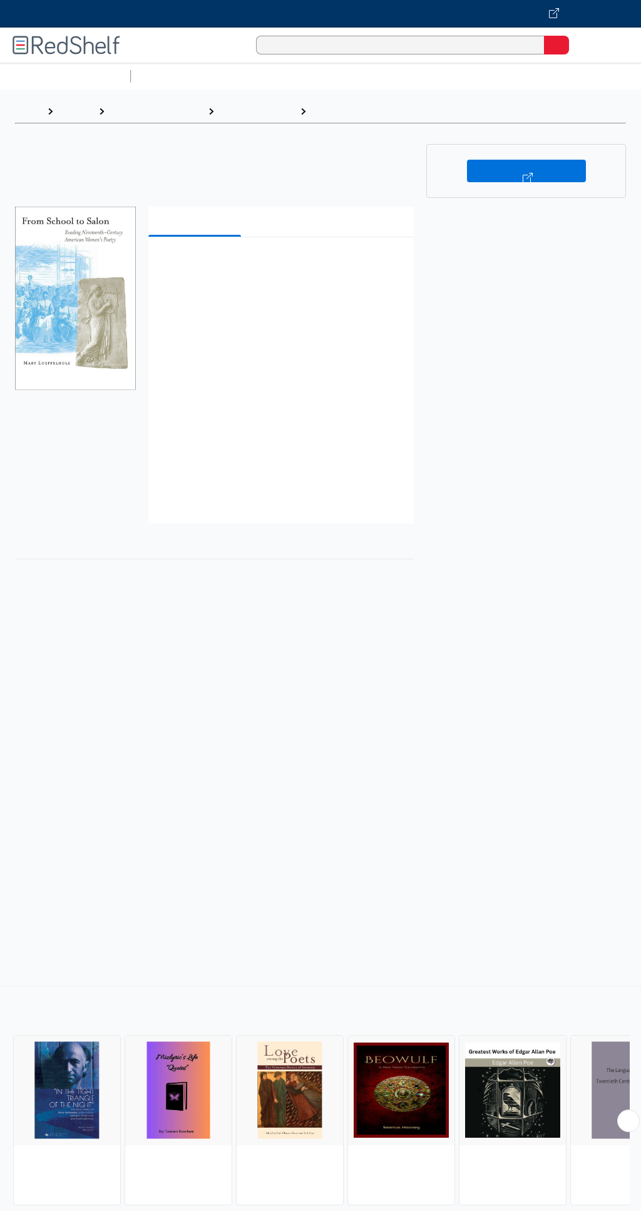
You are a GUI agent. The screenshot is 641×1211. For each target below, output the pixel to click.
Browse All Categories (65, 76)
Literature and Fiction (156, 111)
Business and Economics (486, 76)
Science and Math (245, 76)
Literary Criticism (257, 111)
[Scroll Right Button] (628, 1121)
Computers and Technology (357, 76)
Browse (76, 111)
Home (28, 111)
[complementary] (320, 1097)
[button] (280, 266)
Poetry (328, 111)
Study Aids (169, 76)
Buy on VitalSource (526, 171)
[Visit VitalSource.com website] (320, 14)
